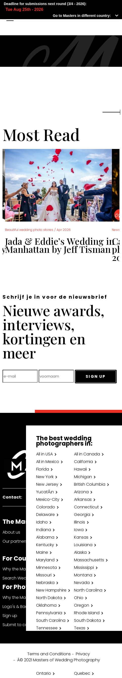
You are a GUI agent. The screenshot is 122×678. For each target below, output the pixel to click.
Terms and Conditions (49, 654)
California (83, 462)
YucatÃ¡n (45, 492)
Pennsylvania (49, 613)
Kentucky (45, 545)
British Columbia (89, 484)
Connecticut (86, 507)
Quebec (82, 673)
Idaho (42, 522)
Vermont (82, 635)
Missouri (44, 575)
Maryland (45, 560)
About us (11, 532)
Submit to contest (20, 625)
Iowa (79, 530)
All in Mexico (47, 462)
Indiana (43, 530)
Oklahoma (46, 605)
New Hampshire (51, 590)
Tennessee (47, 628)
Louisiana (83, 545)
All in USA (44, 454)
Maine (42, 552)
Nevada (82, 582)
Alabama (45, 537)
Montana (83, 575)
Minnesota (46, 567)
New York (45, 477)
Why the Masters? (20, 569)
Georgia (82, 514)
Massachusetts (89, 560)
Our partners (15, 541)
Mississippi (84, 567)
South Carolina (50, 620)
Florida (42, 469)
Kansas (81, 537)
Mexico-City (47, 499)
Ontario (43, 673)
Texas (79, 628)
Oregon (81, 605)
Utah (40, 635)
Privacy (83, 654)
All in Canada (87, 454)
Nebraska (45, 582)
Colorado (45, 507)
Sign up (10, 616)
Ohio (78, 598)
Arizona (81, 492)
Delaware (45, 514)
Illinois (79, 522)
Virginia (43, 643)
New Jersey (47, 484)
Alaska (80, 552)
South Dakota (87, 620)
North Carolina (88, 590)
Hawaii (80, 469)
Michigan (83, 477)
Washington (86, 643)
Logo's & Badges (19, 606)
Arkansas (83, 499)
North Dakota (49, 598)
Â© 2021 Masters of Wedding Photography (58, 660)
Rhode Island (87, 613)
